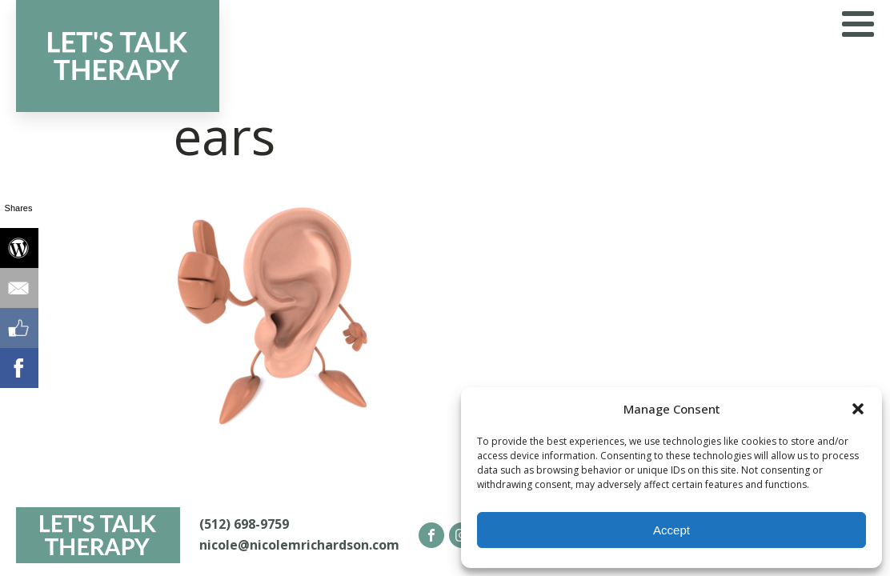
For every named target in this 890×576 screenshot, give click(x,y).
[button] (858, 409)
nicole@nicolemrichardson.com (299, 545)
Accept (671, 530)
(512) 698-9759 (244, 524)
